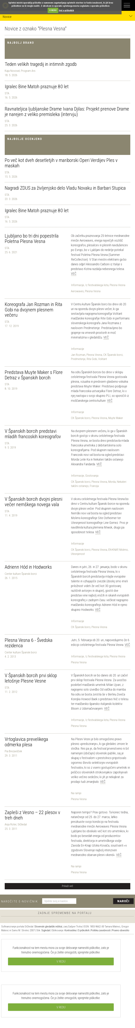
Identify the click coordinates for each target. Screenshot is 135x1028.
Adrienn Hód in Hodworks (28, 567)
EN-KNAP (113, 549)
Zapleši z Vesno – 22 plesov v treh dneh (32, 815)
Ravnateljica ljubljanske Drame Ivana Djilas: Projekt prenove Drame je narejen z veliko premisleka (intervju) (67, 111)
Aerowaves (77, 291)
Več (73, 274)
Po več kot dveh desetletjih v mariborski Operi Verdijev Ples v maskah (61, 163)
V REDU (53, 10)
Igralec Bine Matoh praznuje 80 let (37, 86)
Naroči (123, 901)
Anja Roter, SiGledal (16, 824)
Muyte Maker (115, 418)
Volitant (102, 359)
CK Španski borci (113, 354)
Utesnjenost (78, 554)
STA (7, 93)
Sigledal (45, 930)
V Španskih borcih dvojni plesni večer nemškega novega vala (33, 501)
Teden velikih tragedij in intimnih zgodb (41, 64)
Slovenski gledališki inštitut (48, 926)
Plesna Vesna (117, 285)
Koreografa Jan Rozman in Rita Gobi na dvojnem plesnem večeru (33, 309)
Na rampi (76, 793)
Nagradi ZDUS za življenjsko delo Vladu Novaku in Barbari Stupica (65, 188)
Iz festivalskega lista (96, 285)
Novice (67, 16)
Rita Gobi (92, 359)
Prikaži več (67, 886)
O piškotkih (83, 930)
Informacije (77, 285)
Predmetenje (78, 359)
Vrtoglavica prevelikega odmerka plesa (26, 742)
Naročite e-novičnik (19, 901)
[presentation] (106, 901)
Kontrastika (70, 930)
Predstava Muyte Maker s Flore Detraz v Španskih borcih (34, 375)
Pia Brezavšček (13, 751)
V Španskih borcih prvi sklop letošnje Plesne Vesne (31, 678)
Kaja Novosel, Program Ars (20, 70)
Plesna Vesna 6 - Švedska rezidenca (28, 642)
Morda (112, 481)
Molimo (123, 549)
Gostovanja (91, 475)
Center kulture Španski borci (21, 573)
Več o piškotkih (66, 10)
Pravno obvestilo (120, 930)
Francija (94, 486)
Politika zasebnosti (100, 930)
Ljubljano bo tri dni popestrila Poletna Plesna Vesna (32, 238)
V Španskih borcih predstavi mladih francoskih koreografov (33, 433)
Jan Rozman (78, 354)
